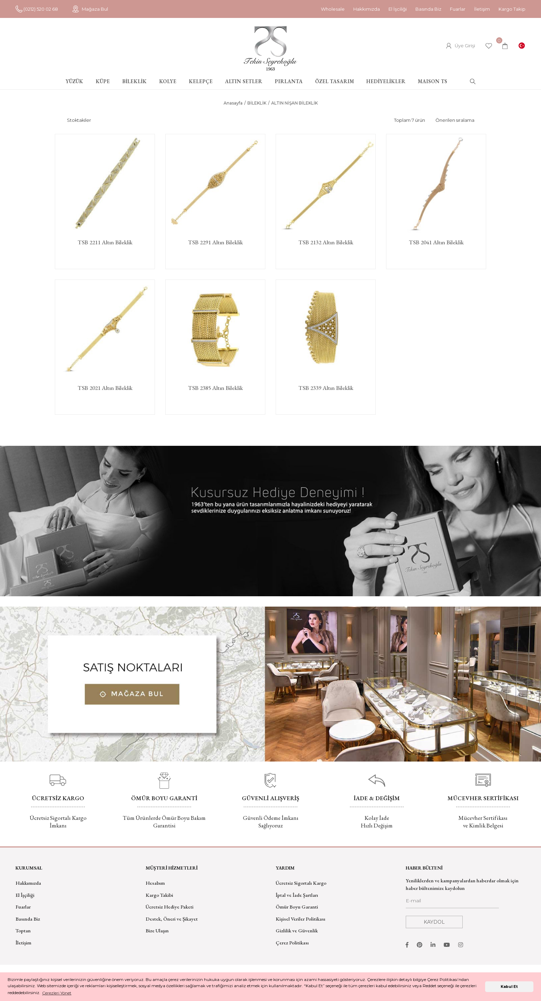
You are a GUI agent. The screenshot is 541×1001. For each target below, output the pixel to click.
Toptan (23, 930)
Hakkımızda (366, 9)
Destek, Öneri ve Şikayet (172, 918)
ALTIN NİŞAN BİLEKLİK (294, 103)
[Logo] (270, 48)
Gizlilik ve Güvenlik (297, 930)
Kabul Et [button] (509, 986)
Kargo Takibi (159, 895)
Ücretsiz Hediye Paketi (170, 906)
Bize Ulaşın (157, 930)
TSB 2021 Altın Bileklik (105, 388)
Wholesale (333, 9)
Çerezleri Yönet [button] (56, 992)
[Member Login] (460, 46)
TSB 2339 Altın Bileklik (325, 388)
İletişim (482, 9)
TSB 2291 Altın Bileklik (215, 242)
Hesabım (155, 883)
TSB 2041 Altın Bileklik (436, 242)
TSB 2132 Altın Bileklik (325, 242)
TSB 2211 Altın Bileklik (105, 242)
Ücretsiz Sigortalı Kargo (301, 883)
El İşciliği (397, 9)
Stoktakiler (79, 120)
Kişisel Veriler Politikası (300, 918)
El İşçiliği (25, 895)
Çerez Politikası (292, 942)
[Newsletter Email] (452, 902)
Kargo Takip (512, 9)
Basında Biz (428, 9)
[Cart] (505, 45)
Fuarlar (457, 9)
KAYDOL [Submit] (434, 922)
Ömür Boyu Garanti (297, 906)
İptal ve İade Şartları (297, 895)
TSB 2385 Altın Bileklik (215, 388)
